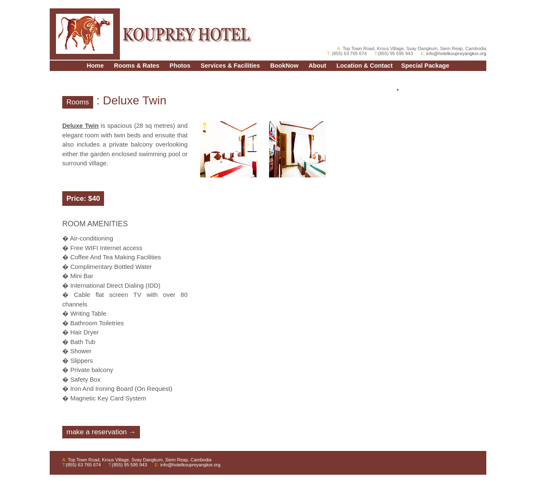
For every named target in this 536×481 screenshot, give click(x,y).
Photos (180, 65)
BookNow (284, 65)
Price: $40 (83, 199)
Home (95, 65)
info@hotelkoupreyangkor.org (455, 53)
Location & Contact (364, 65)
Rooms (77, 102)
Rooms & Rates (137, 65)
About (317, 65)
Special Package (425, 65)
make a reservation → (101, 432)
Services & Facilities (230, 65)
